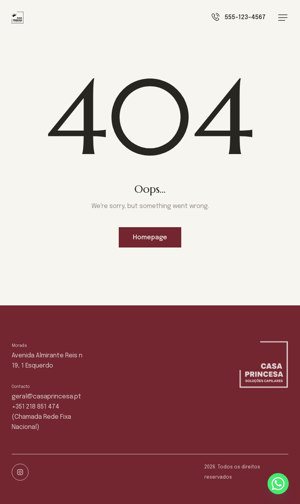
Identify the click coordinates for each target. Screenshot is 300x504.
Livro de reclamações (142, 472)
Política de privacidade (71, 472)
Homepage (150, 237)
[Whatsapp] (278, 483)
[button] (282, 17)
